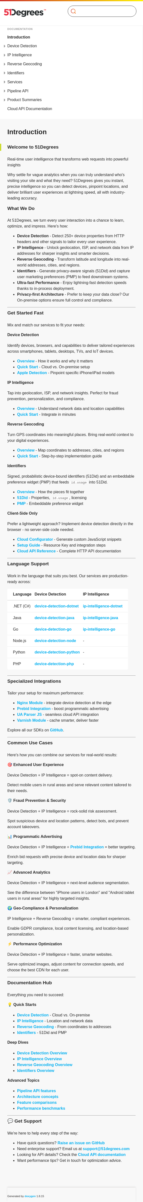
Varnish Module (31, 720)
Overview (25, 361)
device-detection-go (52, 629)
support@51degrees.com (106, 1149)
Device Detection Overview (42, 1053)
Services (14, 82)
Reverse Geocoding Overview (44, 1065)
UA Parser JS (29, 714)
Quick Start (27, 367)
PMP (21, 504)
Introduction (18, 37)
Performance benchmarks (41, 1108)
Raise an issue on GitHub (81, 1143)
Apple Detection (32, 373)
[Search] (100, 11)
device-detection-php (54, 664)
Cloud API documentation (102, 1155)
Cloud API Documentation (29, 109)
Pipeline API (17, 91)
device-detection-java (54, 618)
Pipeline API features (36, 1091)
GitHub (56, 730)
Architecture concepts (37, 1097)
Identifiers (15, 73)
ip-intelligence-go (99, 629)
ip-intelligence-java (100, 618)
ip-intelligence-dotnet (102, 606)
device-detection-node (55, 641)
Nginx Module (30, 703)
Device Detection (22, 46)
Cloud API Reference (36, 551)
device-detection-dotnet (56, 606)
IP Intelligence (19, 55)
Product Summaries (24, 100)
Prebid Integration (34, 709)
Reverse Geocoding (24, 64)
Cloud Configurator (35, 539)
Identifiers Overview (35, 1071)
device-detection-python (57, 652)
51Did (22, 498)
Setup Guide (28, 545)
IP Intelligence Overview (39, 1059)
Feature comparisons (37, 1102)
